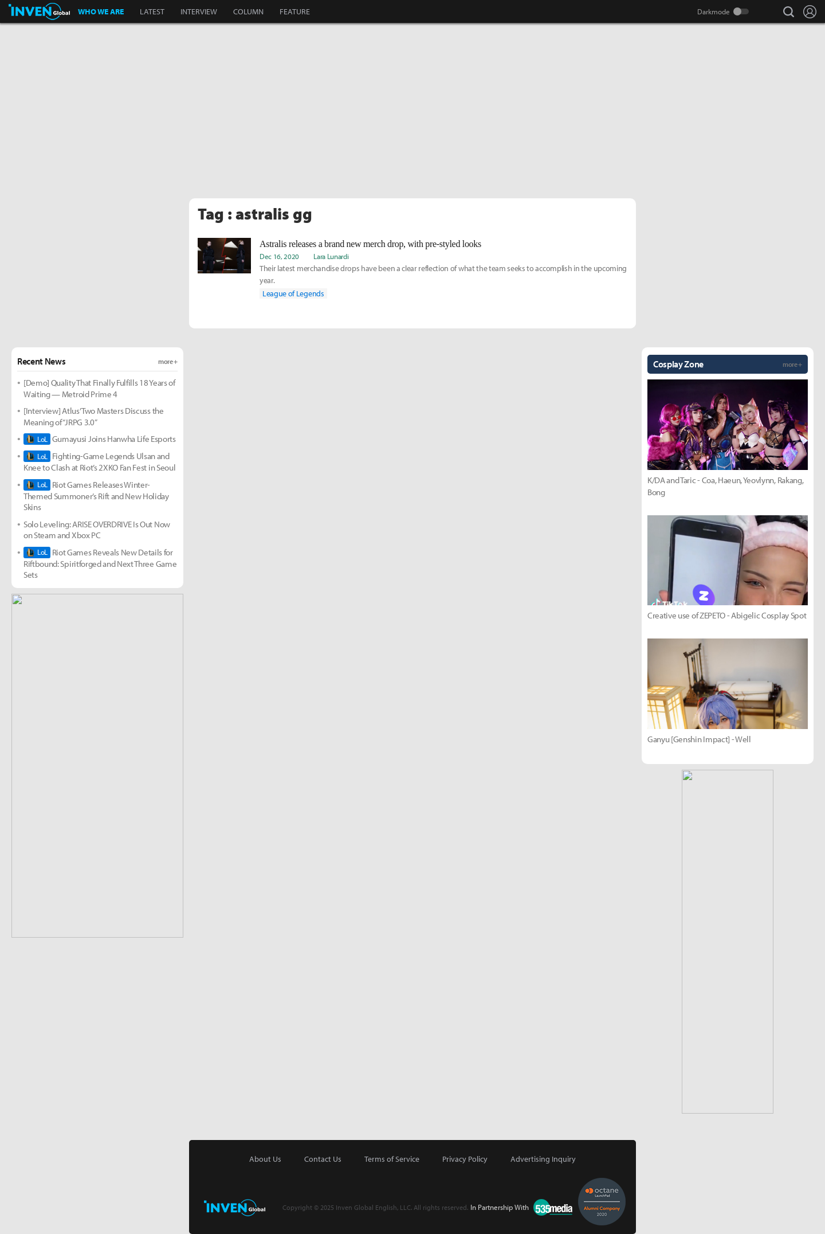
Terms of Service (391, 1159)
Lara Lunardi (330, 256)
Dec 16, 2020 (279, 256)
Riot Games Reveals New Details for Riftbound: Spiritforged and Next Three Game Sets (99, 564)
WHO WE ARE (101, 11)
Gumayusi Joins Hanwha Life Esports (99, 439)
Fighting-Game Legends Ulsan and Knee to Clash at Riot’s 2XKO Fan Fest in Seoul (99, 461)
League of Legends (293, 293)
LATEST (152, 11)
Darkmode (713, 11)
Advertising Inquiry (543, 1159)
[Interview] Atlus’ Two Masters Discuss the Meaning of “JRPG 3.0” (93, 416)
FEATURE (295, 11)
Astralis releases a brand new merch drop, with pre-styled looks (370, 244)
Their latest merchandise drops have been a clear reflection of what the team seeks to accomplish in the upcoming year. (443, 274)
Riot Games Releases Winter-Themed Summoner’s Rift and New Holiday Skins (96, 496)
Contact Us (322, 1159)
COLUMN (248, 11)
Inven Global (39, 11)
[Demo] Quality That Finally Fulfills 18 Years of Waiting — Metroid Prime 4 (99, 388)
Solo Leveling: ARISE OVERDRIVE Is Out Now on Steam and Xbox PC (96, 530)
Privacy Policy (465, 1159)
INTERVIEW (198, 11)
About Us (265, 1159)
